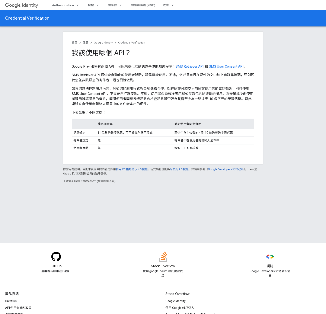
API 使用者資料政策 (18, 308)
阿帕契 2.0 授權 (179, 169)
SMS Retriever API (190, 66)
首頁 (74, 42)
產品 (85, 42)
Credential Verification (27, 18)
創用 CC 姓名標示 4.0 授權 (132, 169)
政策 (166, 5)
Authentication (63, 5)
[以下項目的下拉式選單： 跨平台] (122, 5)
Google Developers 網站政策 (226, 169)
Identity (21, 5)
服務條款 (11, 301)
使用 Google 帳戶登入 (180, 308)
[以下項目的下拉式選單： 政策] (174, 5)
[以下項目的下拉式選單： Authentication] (79, 5)
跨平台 (112, 5)
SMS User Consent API (226, 66)
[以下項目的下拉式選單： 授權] (99, 5)
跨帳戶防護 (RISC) (143, 5)
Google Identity (103, 42)
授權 (91, 5)
